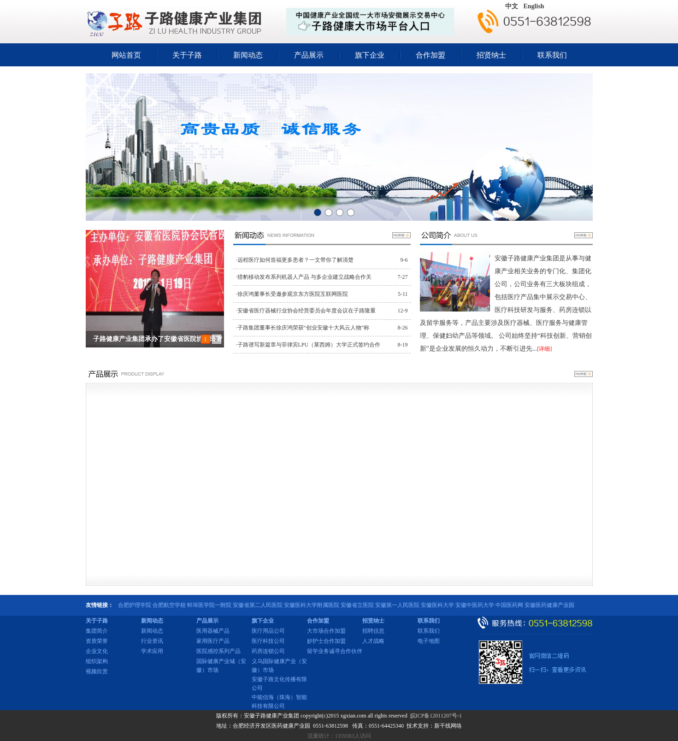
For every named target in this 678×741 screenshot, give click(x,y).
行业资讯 (152, 641)
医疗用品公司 (268, 631)
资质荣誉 (97, 641)
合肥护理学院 (134, 605)
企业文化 (97, 651)
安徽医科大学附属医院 (311, 605)
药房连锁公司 (268, 651)
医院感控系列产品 (218, 651)
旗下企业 (369, 55)
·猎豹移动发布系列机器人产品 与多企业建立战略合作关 (303, 277)
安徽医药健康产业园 (549, 605)
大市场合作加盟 (326, 631)
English (534, 6)
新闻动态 (248, 55)
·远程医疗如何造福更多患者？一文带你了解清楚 (295, 260)
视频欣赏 (97, 671)
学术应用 (152, 651)
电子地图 (429, 641)
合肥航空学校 (169, 605)
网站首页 (126, 55)
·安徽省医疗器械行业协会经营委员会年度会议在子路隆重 (306, 310)
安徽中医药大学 (474, 605)
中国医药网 (509, 605)
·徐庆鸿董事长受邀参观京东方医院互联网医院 (292, 294)
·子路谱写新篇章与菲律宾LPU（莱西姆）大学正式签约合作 (308, 344)
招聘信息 (373, 631)
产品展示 (309, 55)
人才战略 (373, 641)
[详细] (544, 349)
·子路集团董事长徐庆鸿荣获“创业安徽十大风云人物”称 (303, 327)
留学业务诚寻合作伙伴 (334, 651)
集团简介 (97, 631)
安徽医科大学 (437, 605)
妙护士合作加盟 (326, 641)
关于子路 (187, 55)
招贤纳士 (491, 55)
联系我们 (552, 55)
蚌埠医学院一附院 (209, 605)
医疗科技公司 (268, 641)
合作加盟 (430, 55)
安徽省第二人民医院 (258, 605)
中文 (511, 6)
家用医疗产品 (213, 641)
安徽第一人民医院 (397, 605)
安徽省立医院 (357, 605)
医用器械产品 (213, 631)
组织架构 (97, 661)
